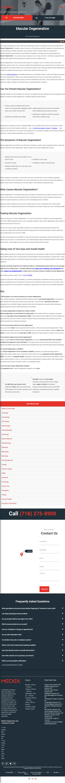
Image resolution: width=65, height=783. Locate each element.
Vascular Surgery (7, 499)
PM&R (3, 473)
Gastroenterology (7, 430)
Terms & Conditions (36, 772)
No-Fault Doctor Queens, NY (54, 713)
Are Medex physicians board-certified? (15, 613)
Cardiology (5, 413)
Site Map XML (36, 774)
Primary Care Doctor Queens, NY (51, 690)
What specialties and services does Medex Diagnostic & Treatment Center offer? (29, 608)
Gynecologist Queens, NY (53, 711)
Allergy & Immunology (8, 408)
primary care (38, 268)
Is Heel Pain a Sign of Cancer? (52, 719)
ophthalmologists (12, 74)
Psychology (5, 482)
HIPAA (26, 774)
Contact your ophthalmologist (12, 271)
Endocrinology (6, 426)
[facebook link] (2, 763)
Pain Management (7, 460)
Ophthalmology (6, 443)
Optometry (5, 447)
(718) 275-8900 (50, 18)
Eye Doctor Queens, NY (52, 709)
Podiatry (4, 464)
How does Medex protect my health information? (18, 650)
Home (27, 36)
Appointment (18, 18)
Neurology (5, 456)
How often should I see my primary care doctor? (18, 655)
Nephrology (5, 451)
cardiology (46, 268)
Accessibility (9, 772)
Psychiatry (5, 477)
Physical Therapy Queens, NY (53, 706)
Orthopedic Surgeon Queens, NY (54, 699)
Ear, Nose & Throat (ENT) (9, 503)
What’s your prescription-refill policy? (14, 661)
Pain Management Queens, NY (54, 696)
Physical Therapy (7, 469)
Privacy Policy (22, 772)
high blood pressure (39, 128)
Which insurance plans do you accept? (14, 624)
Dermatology (5, 417)
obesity (48, 128)
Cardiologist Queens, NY (53, 702)
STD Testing (5, 421)
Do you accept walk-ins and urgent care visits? (17, 619)
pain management (55, 268)
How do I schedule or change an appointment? (17, 629)
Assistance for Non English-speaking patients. (54, 722)
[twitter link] (10, 763)
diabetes (54, 128)
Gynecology (5, 434)
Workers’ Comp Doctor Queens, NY (52, 715)
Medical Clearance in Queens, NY (52, 687)
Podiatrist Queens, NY (52, 693)
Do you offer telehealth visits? (12, 634)
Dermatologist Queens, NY (53, 704)
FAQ (47, 772)
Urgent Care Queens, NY (53, 684)
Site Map (56, 772)
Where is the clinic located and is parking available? (19, 645)
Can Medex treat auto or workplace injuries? (16, 640)
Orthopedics (5, 490)
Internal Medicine (7, 438)
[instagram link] (6, 763)
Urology (4, 494)
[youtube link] (14, 763)
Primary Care (5, 486)
